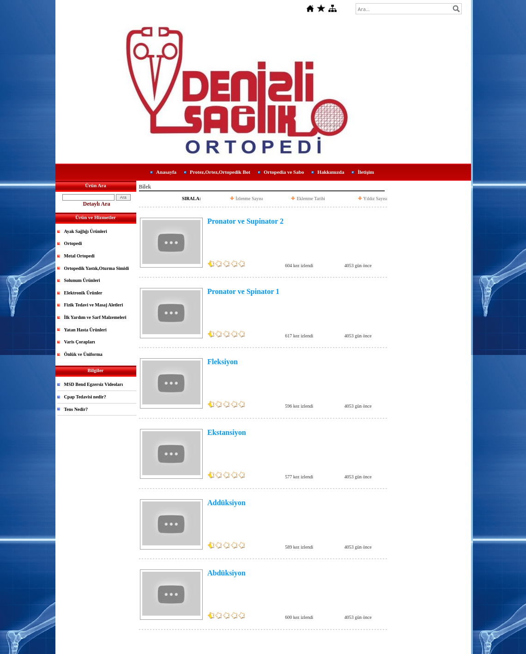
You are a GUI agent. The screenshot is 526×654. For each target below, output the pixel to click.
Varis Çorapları (79, 341)
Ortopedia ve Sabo (284, 172)
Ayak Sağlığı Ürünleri (85, 231)
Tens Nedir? (76, 409)
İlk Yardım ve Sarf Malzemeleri (95, 317)
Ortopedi (73, 243)
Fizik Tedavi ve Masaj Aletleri (93, 304)
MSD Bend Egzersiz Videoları (93, 384)
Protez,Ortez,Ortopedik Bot (220, 172)
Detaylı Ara (96, 204)
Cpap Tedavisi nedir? (85, 396)
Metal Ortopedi (79, 255)
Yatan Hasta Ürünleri (85, 329)
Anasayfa (166, 172)
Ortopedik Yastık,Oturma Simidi (96, 268)
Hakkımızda (330, 172)
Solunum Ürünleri (82, 280)
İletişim (365, 172)
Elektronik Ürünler (83, 292)
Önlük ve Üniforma (83, 354)
